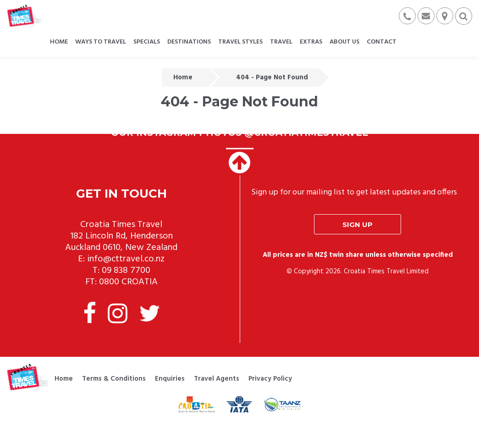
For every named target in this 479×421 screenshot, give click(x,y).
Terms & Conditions (114, 378)
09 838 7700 (126, 270)
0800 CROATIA (128, 282)
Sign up (357, 224)
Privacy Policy (270, 378)
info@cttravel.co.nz (126, 259)
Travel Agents (216, 378)
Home (183, 77)
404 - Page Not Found (272, 77)
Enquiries (170, 378)
